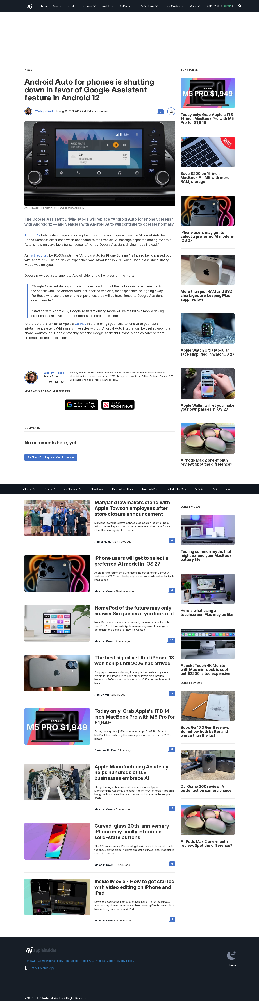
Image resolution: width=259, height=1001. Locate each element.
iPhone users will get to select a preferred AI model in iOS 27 (131, 561)
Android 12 (32, 235)
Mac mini (231, 488)
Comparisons (46, 961)
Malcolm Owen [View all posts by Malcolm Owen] (103, 591)
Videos (100, 961)
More (194, 6)
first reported (38, 255)
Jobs (110, 961)
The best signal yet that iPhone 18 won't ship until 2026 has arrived (134, 660)
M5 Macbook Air (73, 488)
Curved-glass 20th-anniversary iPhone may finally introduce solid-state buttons (131, 831)
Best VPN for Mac (176, 488)
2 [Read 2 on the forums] (172, 693)
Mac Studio (97, 488)
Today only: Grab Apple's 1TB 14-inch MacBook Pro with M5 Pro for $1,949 (134, 717)
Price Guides (174, 6)
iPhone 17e (29, 488)
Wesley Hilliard (44, 111)
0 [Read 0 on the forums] (172, 540)
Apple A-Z (87, 961)
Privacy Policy (124, 961)
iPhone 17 (49, 488)
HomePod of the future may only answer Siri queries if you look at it (134, 611)
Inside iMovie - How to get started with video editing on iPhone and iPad (134, 887)
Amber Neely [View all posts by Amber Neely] (102, 541)
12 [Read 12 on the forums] (171, 640)
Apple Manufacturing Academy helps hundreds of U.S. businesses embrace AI (131, 772)
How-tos (63, 961)
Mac (57, 6)
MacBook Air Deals (122, 488)
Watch (108, 6)
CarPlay (80, 324)
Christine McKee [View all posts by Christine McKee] (105, 750)
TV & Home (148, 6)
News (43, 6)
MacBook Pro (149, 488)
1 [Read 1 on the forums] (172, 919)
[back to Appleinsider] (29, 6)
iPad (72, 6)
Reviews (30, 961)
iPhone (89, 6)
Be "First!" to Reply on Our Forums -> (51, 457)
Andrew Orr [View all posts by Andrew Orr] (101, 694)
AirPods (126, 6)
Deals (74, 961)
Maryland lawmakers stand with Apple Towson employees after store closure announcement (132, 508)
